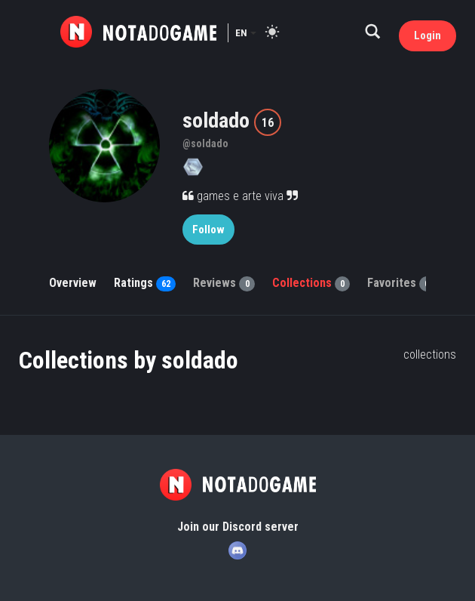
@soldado (205, 143)
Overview (73, 283)
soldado (218, 120)
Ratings (145, 283)
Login (427, 35)
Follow (208, 229)
